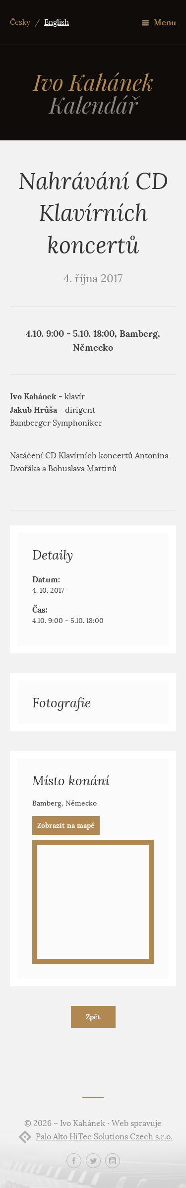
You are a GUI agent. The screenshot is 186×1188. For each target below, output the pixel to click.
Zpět (93, 1016)
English (56, 22)
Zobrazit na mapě (66, 825)
